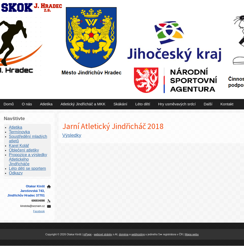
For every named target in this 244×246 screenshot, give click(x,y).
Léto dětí (142, 104)
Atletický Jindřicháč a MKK (82, 104)
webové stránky (103, 234)
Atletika (46, 104)
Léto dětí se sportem (27, 168)
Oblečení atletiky (24, 150)
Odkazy (16, 173)
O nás (27, 104)
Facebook (39, 211)
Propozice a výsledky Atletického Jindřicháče (28, 159)
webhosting (138, 234)
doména (124, 234)
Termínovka (19, 132)
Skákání (120, 104)
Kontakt (226, 104)
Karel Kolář (19, 145)
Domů (9, 104)
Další (208, 104)
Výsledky (71, 135)
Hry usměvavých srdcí (177, 104)
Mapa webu (192, 234)
